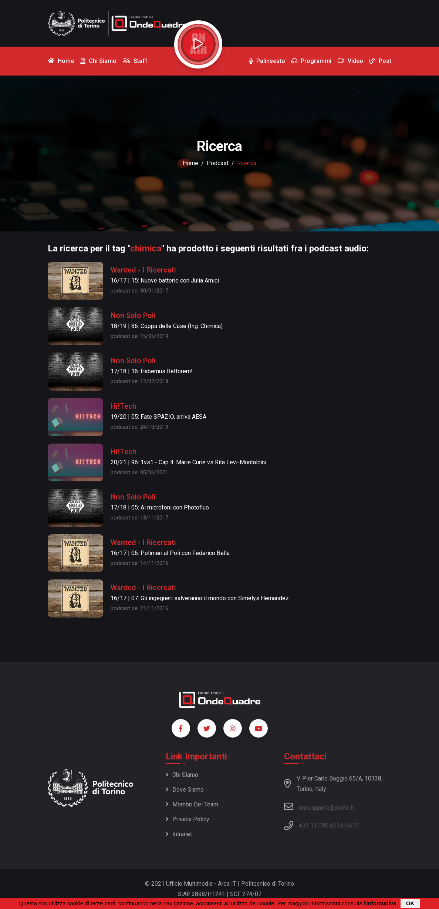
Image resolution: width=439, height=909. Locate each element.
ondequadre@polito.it (319, 806)
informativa (381, 903)
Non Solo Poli (133, 315)
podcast (218, 163)
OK (410, 903)
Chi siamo (182, 774)
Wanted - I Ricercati (143, 269)
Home (190, 163)
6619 (352, 825)
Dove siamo (185, 789)
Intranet (179, 834)
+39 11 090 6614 (321, 825)
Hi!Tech (123, 406)
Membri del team (192, 804)
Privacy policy (187, 819)
